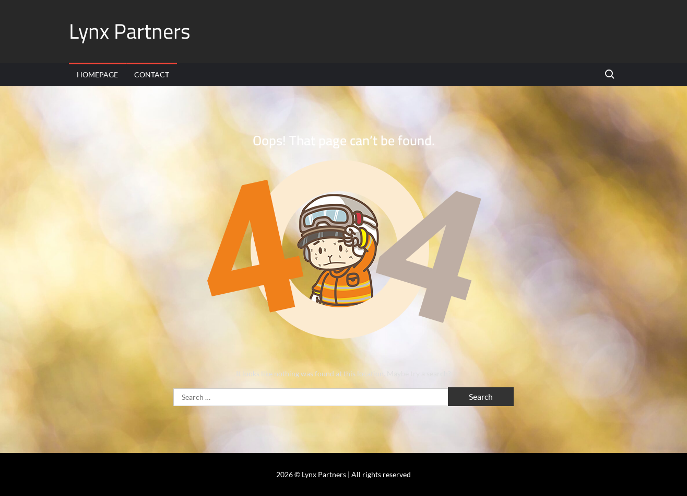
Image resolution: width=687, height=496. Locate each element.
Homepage (97, 74)
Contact (151, 74)
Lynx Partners (130, 31)
